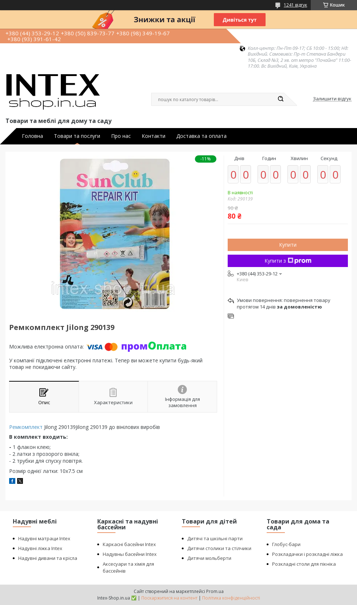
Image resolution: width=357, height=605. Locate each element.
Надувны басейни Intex (130, 554)
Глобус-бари (286, 544)
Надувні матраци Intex (44, 538)
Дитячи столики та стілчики (219, 548)
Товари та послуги (77, 136)
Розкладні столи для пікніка (304, 564)
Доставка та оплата (201, 136)
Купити (288, 244)
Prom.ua (215, 591)
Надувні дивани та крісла (47, 558)
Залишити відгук (332, 99)
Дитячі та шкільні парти (215, 538)
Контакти (153, 136)
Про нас (121, 136)
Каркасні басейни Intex (129, 544)
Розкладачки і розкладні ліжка (307, 554)
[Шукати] (280, 99)
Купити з (287, 260)
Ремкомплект (26, 426)
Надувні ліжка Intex (40, 548)
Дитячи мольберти (209, 558)
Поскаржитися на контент (169, 598)
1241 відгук (295, 5)
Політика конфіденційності (231, 598)
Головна (32, 136)
